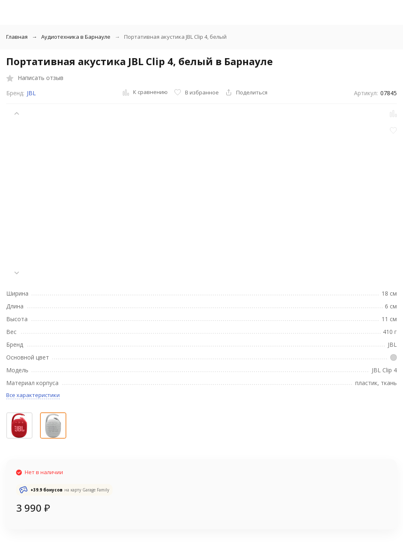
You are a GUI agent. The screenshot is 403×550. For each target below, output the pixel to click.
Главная (17, 36)
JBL (31, 93)
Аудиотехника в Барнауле (75, 36)
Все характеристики (33, 395)
